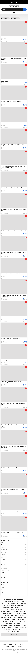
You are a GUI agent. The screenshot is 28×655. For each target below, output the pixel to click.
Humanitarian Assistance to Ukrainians (10, 0)
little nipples (17, 607)
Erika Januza (13, 587)
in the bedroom (7, 621)
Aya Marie (13, 592)
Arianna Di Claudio (13, 570)
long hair (6, 615)
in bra (23, 607)
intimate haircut (6, 611)
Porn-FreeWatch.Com (12, 652)
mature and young (8, 607)
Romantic (13, 554)
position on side (19, 609)
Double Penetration (13, 549)
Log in (16, 2)
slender (17, 627)
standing (3, 617)
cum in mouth (19, 605)
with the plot (8, 629)
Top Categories (6, 540)
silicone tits (7, 619)
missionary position (6, 625)
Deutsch (13, 559)
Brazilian (13, 557)
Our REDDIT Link (22, 0)
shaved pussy (16, 601)
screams (24, 625)
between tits (5, 603)
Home (4, 644)
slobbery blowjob (6, 613)
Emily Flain (13, 589)
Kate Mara (13, 577)
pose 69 (3, 627)
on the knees (21, 619)
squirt (23, 601)
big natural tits (18, 599)
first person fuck (17, 625)
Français (13, 564)
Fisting (13, 544)
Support (22, 644)
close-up (14, 619)
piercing (12, 609)
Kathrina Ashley (13, 582)
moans (6, 605)
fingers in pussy (21, 603)
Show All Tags (14, 634)
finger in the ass (7, 601)
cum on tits (9, 617)
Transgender (13, 552)
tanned (25, 617)
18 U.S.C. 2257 (19, 646)
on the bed (15, 629)
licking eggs (21, 615)
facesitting (14, 615)
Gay (13, 542)
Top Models (5, 568)
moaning (23, 613)
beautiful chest (16, 621)
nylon (18, 613)
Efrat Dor (13, 572)
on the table (23, 611)
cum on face (10, 627)
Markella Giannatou (13, 575)
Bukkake (13, 547)
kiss (24, 621)
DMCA (12, 646)
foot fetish (12, 603)
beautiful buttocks (13, 631)
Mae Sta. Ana (13, 580)
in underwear (17, 623)
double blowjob (8, 599)
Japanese (13, 562)
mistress (6, 609)
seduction (11, 605)
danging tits (23, 627)
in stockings (16, 611)
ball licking (9, 623)
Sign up (12, 2)
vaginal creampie (17, 617)
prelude (21, 629)
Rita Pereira (13, 584)
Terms (7, 646)
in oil (14, 613)
